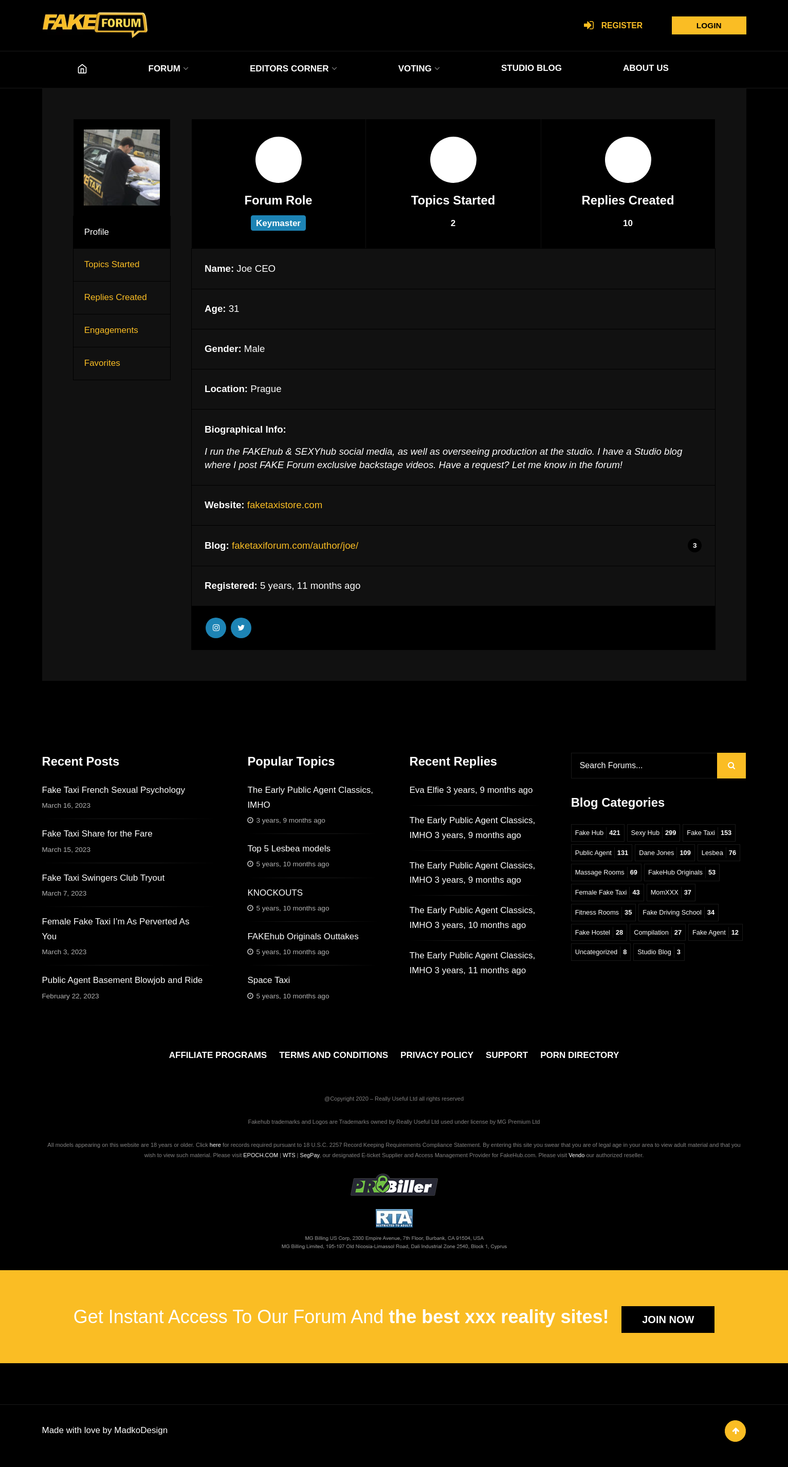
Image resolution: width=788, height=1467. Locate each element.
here (215, 1151)
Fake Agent (660, 958)
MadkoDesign (141, 1439)
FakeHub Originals (611, 896)
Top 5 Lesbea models (289, 848)
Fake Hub (599, 835)
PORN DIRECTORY (579, 1062)
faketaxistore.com (284, 504)
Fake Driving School (613, 937)
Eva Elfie (426, 790)
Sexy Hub (657, 835)
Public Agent (603, 855)
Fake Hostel (687, 937)
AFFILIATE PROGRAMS (218, 1062)
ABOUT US (646, 68)
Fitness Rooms (659, 917)
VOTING (415, 68)
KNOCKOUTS (275, 893)
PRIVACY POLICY (436, 1062)
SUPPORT (507, 1062)
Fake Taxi (715, 835)
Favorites (102, 363)
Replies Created (115, 297)
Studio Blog (663, 979)
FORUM (164, 68)
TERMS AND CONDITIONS (333, 1062)
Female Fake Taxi (691, 896)
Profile (96, 232)
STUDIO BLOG (531, 68)
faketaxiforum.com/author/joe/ (295, 545)
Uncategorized (602, 979)
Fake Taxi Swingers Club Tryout (103, 878)
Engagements (111, 330)
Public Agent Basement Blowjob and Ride (122, 980)
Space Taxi (268, 980)
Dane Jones (669, 855)
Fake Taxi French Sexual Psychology (113, 790)
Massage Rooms (655, 876)
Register (608, 26)
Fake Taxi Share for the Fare (97, 834)
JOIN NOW (668, 1326)
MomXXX (596, 917)
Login (707, 25)
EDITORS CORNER (289, 68)
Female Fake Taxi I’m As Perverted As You (116, 929)
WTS (289, 1162)
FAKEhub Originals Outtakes (302, 936)
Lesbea (593, 876)
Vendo (576, 1162)
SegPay (310, 1162)
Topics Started (112, 264)
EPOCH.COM (260, 1162)
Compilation (600, 958)
